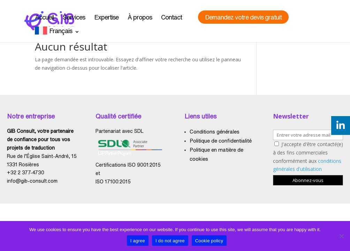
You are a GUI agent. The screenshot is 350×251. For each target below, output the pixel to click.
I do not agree (170, 240)
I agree (137, 240)
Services (74, 17)
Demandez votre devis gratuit (243, 17)
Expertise (106, 17)
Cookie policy (209, 240)
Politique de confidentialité (221, 140)
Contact (171, 17)
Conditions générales (214, 131)
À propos (140, 17)
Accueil (44, 17)
